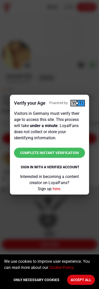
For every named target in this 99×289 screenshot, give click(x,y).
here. (57, 188)
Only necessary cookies (36, 280)
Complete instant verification (49, 153)
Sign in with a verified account (50, 167)
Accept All (81, 280)
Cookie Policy (61, 267)
